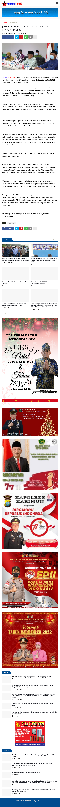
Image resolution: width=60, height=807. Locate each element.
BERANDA (19, 804)
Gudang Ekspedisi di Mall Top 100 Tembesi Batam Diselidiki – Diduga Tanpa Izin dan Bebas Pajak (33, 686)
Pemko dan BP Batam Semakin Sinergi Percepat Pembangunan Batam (14, 304)
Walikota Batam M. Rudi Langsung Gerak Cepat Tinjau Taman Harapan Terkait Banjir (15, 259)
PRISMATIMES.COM (26, 801)
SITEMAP (41, 804)
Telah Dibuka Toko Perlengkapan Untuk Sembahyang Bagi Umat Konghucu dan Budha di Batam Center (32, 764)
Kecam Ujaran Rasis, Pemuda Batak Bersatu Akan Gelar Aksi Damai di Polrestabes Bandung (33, 790)
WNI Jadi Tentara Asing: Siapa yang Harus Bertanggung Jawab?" (31, 677)
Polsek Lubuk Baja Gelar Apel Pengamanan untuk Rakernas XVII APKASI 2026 (34, 704)
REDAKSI (27, 804)
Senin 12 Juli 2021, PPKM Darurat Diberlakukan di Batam (41, 282)
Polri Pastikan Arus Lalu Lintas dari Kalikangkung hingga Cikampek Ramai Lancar (34, 755)
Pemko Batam (13, 23)
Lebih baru (6, 314)
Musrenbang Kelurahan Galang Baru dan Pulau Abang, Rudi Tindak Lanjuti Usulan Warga (44, 260)
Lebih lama (53, 314)
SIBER (34, 804)
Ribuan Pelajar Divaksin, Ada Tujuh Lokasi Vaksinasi (15, 282)
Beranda (4, 23)
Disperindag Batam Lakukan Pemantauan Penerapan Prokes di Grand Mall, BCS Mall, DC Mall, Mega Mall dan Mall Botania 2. (44, 305)
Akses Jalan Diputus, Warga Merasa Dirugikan (26, 772)
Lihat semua (54, 240)
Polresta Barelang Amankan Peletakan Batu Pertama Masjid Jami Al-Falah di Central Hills (34, 713)
